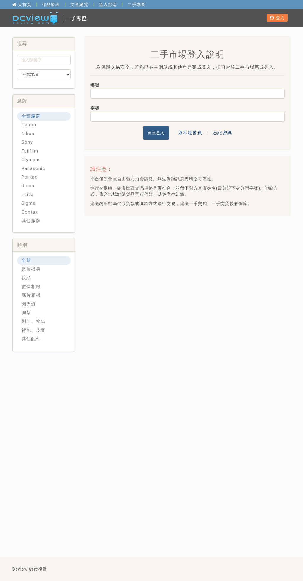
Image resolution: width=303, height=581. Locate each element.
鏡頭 (26, 277)
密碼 (95, 108)
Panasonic (33, 168)
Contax (30, 212)
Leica (28, 194)
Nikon (28, 133)
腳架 (26, 312)
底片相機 (31, 295)
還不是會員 (190, 132)
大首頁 (21, 4)
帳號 (95, 85)
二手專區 (137, 4)
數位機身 (31, 269)
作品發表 (51, 4)
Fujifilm (30, 151)
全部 (26, 260)
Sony (27, 142)
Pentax (29, 177)
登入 (277, 17)
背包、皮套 (34, 330)
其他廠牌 (31, 220)
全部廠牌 (31, 116)
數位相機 (31, 286)
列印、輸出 (34, 321)
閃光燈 (29, 304)
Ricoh (28, 185)
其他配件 (31, 338)
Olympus (31, 159)
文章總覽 (79, 4)
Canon (29, 124)
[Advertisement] (196, 263)
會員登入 (156, 133)
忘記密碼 (222, 132)
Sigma (29, 203)
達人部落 (108, 4)
